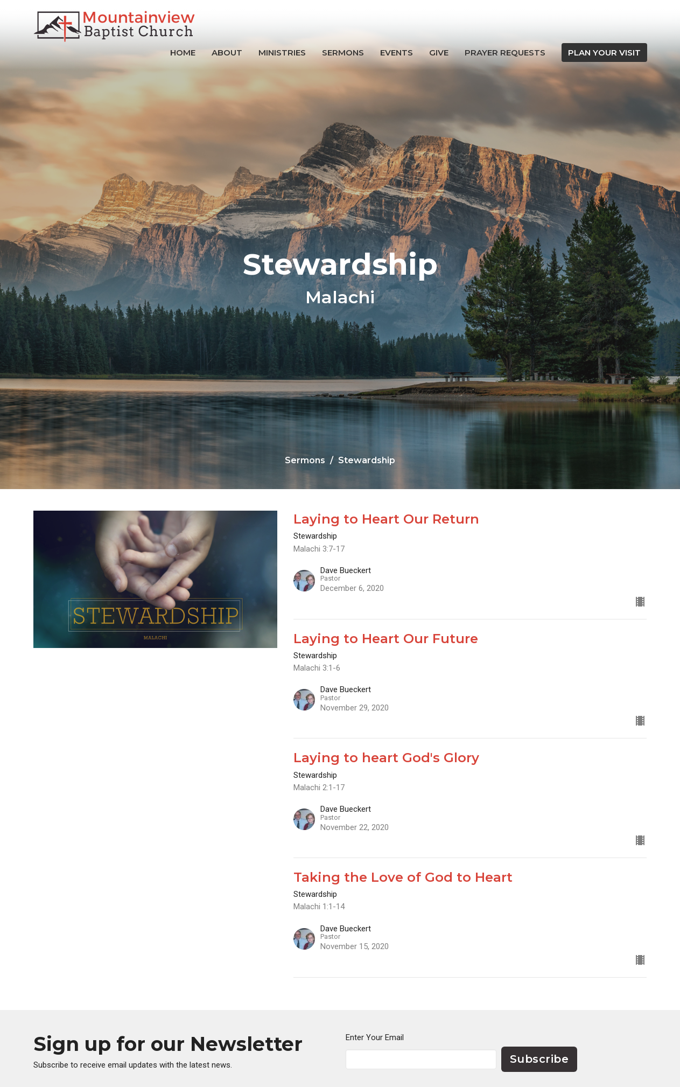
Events (396, 52)
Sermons (343, 52)
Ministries (282, 52)
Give (438, 52)
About (227, 52)
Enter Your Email (375, 1037)
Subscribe (539, 1059)
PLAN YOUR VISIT (604, 52)
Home (182, 52)
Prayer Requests (505, 52)
